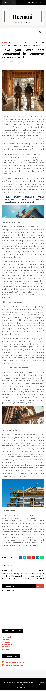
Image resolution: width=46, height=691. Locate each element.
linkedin (6, 647)
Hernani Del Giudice (14, 666)
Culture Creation (16, 43)
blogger (39, 587)
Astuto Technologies (15, 663)
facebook (7, 637)
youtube (6, 642)
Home (4, 43)
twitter (5, 640)
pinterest (6, 650)
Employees (29, 43)
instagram (7, 645)
